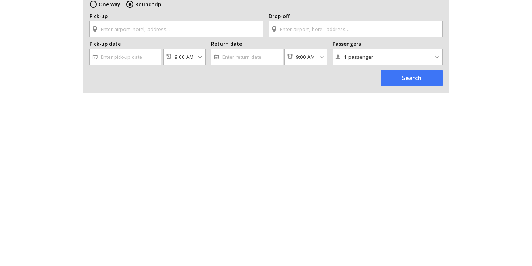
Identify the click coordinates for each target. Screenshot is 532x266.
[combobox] (176, 28)
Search (412, 84)
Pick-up (98, 16)
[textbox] (176, 29)
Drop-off (278, 16)
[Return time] (305, 63)
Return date (225, 49)
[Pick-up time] (184, 63)
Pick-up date (104, 49)
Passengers (346, 49)
